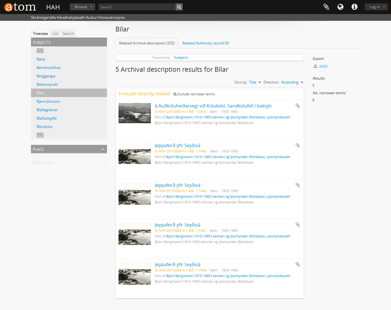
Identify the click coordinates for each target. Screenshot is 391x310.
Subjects (181, 57)
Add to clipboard (298, 106)
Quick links (354, 7)
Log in (375, 6)
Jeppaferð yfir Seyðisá (177, 145)
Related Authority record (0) (205, 43)
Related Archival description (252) (147, 43)
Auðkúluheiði (43, 163)
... (40, 50)
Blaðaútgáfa (47, 118)
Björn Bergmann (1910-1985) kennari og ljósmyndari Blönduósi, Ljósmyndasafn (228, 117)
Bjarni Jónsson (48, 101)
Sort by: (240, 82)
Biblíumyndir (47, 84)
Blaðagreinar (47, 109)
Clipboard (326, 7)
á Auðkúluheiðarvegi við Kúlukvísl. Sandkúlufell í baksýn (213, 106)
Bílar (40, 92)
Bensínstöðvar (49, 67)
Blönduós (45, 126)
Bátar (41, 59)
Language (340, 7)
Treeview (40, 33)
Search (68, 33)
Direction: (271, 82)
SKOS (321, 66)
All (34, 156)
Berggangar (46, 75)
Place (38, 148)
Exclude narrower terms (194, 94)
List (55, 33)
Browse (81, 6)
